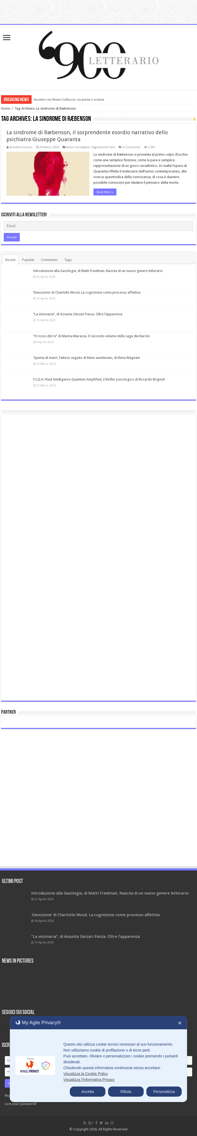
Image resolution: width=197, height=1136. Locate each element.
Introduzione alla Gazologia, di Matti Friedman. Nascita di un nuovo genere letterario (98, 271)
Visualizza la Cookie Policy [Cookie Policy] (85, 1074)
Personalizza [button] (164, 1091)
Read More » (105, 192)
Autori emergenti (78, 147)
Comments (49, 260)
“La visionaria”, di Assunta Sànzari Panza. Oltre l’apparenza (77, 314)
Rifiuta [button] (125, 1091)
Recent (10, 260)
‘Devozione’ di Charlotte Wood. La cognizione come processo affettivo (87, 292)
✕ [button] (180, 1023)
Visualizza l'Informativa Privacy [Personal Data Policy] (89, 1079)
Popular (28, 260)
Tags (68, 260)
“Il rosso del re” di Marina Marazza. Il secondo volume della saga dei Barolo (91, 336)
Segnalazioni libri (103, 147)
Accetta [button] (87, 1091)
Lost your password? (21, 1104)
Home (5, 108)
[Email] (99, 226)
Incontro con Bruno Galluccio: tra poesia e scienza (69, 99)
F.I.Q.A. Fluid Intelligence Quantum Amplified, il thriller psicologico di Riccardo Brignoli (99, 379)
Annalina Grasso (21, 147)
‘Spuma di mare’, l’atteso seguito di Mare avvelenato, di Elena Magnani (86, 358)
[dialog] (98, 1059)
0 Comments (131, 147)
